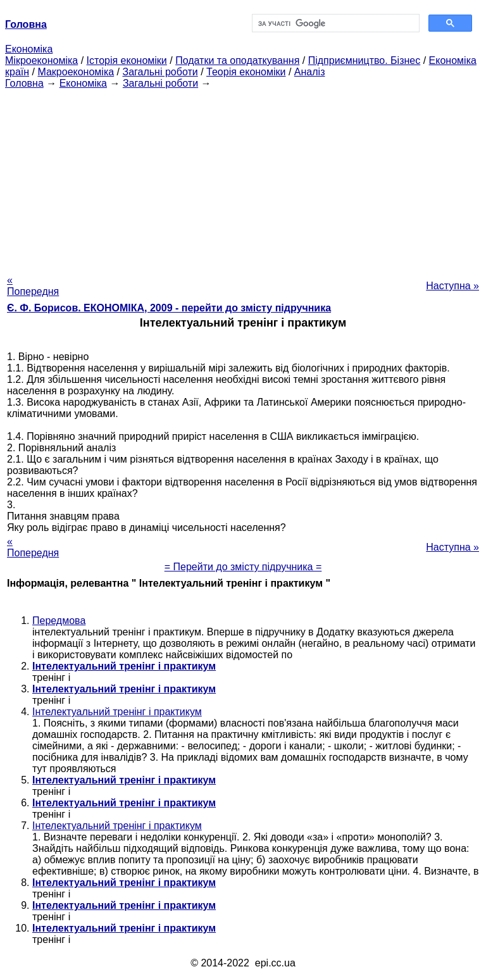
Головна (24, 83)
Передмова (58, 620)
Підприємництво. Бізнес (364, 60)
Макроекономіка (75, 71)
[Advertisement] (243, 177)
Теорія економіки (245, 71)
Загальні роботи (159, 71)
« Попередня (33, 286)
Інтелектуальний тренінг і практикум (117, 711)
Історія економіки (127, 60)
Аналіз (309, 71)
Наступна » (452, 285)
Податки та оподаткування (237, 60)
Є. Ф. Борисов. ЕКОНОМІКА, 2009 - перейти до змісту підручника (169, 308)
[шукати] (334, 23)
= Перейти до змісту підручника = (243, 566)
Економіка (29, 49)
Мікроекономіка (41, 60)
